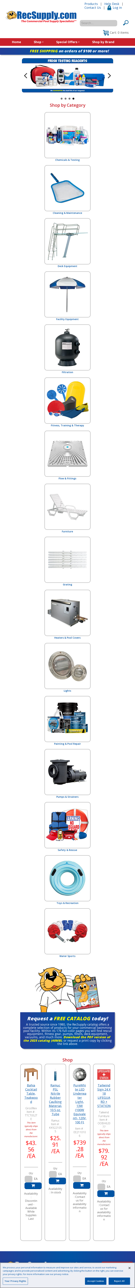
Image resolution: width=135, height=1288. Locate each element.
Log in (114, 7)
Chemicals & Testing (67, 136)
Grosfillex (31, 1108)
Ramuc (55, 1120)
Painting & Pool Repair (67, 720)
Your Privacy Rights (15, 1281)
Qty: (31, 1173)
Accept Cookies (95, 1281)
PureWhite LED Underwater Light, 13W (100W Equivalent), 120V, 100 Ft (80, 1103)
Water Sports (67, 933)
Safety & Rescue (67, 826)
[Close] (129, 1268)
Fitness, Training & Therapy (67, 402)
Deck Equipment (67, 243)
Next (109, 75)
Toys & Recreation (67, 880)
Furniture (67, 508)
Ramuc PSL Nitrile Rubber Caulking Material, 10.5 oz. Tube (55, 1099)
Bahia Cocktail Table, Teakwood (31, 1093)
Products (91, 4)
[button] (116, 32)
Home (16, 42)
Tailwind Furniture (103, 1114)
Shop (39, 42)
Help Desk (111, 4)
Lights (67, 667)
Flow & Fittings (67, 455)
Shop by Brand (103, 42)
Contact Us (92, 7)
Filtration (67, 349)
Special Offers (67, 42)
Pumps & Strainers (67, 773)
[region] (67, 1275)
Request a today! (67, 1018)
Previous (25, 75)
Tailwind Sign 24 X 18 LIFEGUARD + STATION (104, 1095)
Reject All (119, 1281)
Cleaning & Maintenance (67, 190)
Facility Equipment (67, 296)
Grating (67, 561)
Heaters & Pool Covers (67, 614)
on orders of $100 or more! (69, 51)
